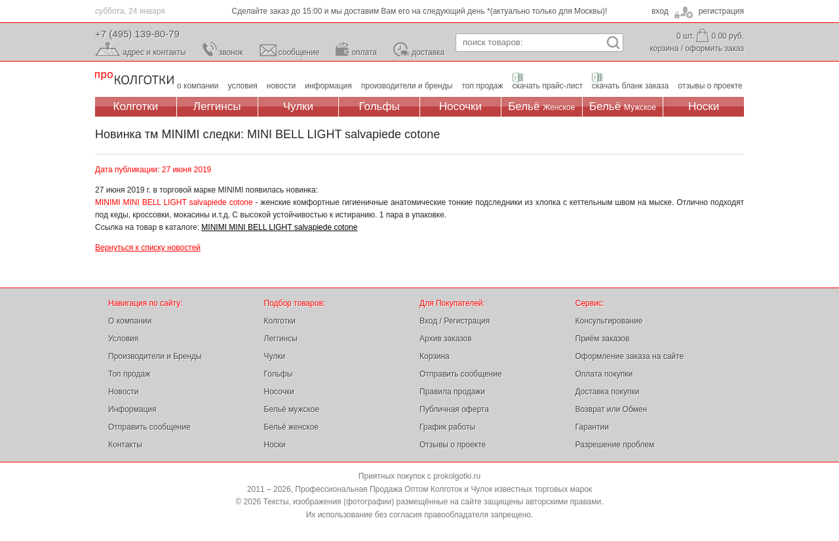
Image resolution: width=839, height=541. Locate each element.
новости (281, 85)
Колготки (136, 106)
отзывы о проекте (710, 85)
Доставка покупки (608, 391)
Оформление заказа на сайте (630, 356)
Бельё (541, 106)
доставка (428, 52)
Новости (123, 391)
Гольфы (379, 106)
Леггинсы (217, 106)
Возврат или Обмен (612, 409)
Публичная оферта (454, 409)
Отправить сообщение (149, 427)
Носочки (460, 106)
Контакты (125, 444)
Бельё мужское (292, 409)
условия (243, 85)
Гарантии (592, 427)
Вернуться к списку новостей (148, 247)
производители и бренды (407, 85)
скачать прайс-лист (548, 85)
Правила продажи (452, 391)
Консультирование (609, 321)
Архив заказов (446, 338)
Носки (703, 106)
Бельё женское (291, 427)
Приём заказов (603, 338)
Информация (132, 409)
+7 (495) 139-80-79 (137, 33)
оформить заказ (714, 48)
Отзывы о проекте (453, 444)
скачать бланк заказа (630, 85)
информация (328, 85)
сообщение (299, 52)
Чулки (298, 106)
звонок (231, 52)
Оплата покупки (604, 374)
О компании (129, 321)
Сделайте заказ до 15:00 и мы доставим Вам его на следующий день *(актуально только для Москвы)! (420, 11)
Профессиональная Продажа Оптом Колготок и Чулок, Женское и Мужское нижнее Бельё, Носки (134, 79)
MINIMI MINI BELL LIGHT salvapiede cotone (279, 227)
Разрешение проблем (615, 444)
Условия (123, 338)
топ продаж (482, 85)
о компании (198, 85)
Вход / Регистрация (455, 321)
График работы (447, 427)
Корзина (435, 356)
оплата (364, 52)
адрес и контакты (154, 52)
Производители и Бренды (155, 356)
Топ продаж (129, 374)
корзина (664, 48)
